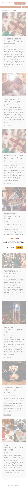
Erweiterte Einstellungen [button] (10, 247)
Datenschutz (16, 238)
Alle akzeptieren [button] (20, 247)
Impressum (10, 238)
